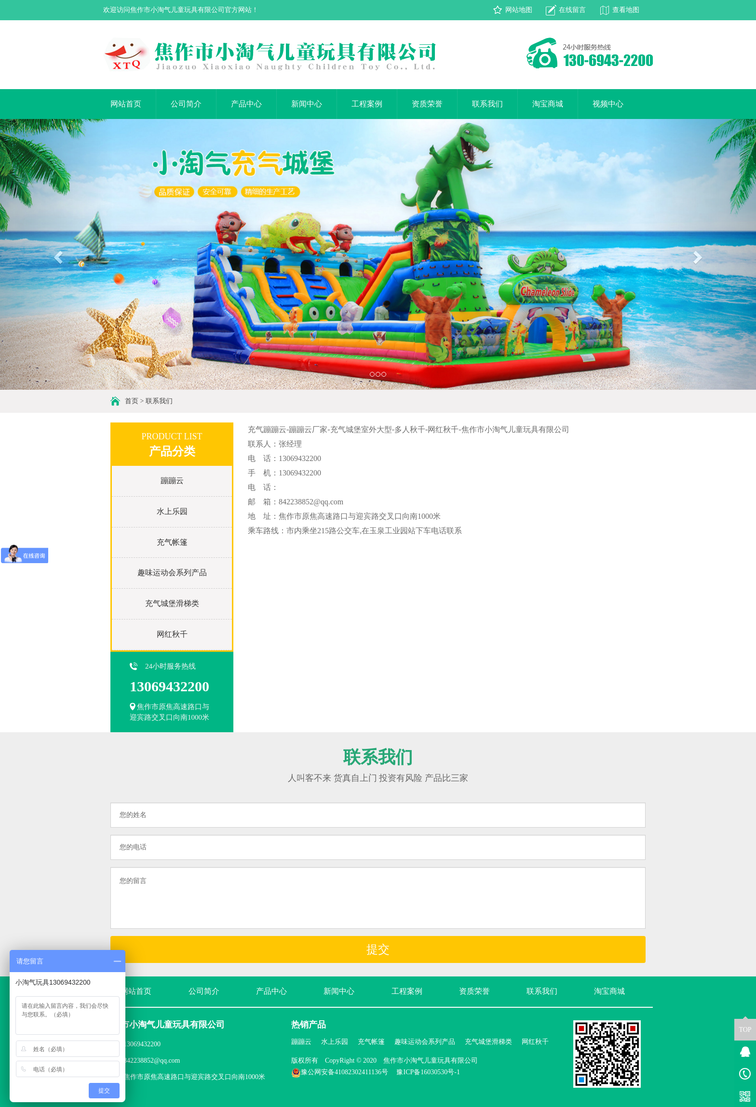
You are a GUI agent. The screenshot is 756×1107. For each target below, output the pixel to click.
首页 (131, 401)
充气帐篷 (172, 542)
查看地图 (625, 9)
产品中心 (246, 104)
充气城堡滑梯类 (172, 603)
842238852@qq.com (151, 1060)
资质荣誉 (427, 104)
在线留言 (572, 9)
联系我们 (487, 104)
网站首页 (125, 104)
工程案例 (366, 104)
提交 (378, 949)
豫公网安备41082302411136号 (339, 1072)
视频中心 (608, 104)
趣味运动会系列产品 (172, 572)
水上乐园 (172, 511)
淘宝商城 (547, 104)
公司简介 (186, 104)
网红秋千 (172, 634)
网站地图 (518, 9)
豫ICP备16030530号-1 (427, 1072)
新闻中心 (306, 104)
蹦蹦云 (172, 480)
